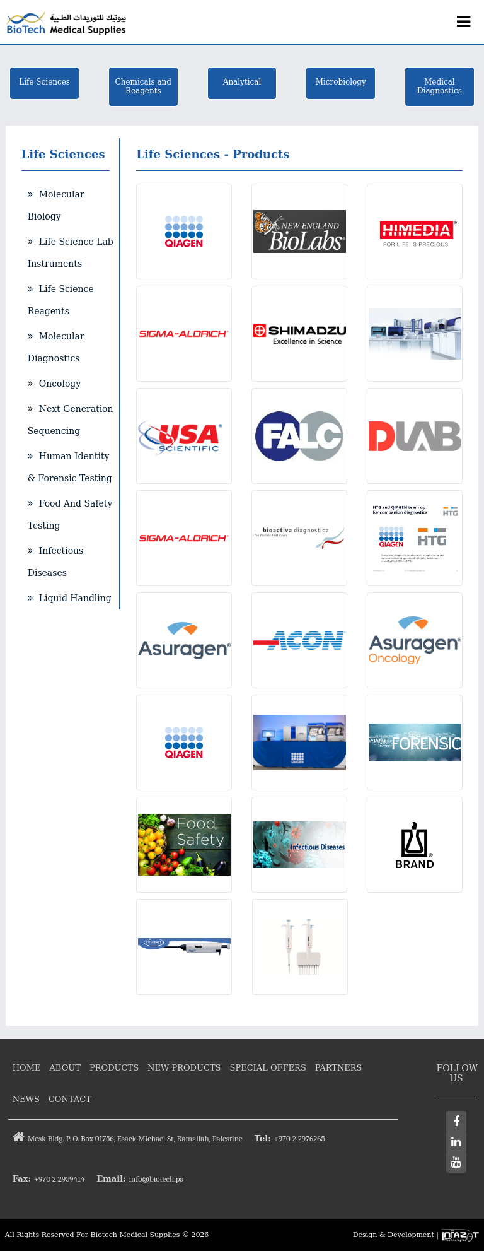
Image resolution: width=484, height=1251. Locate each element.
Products (114, 1067)
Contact (70, 1099)
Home (27, 1067)
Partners (338, 1067)
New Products (184, 1067)
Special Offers (268, 1067)
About (64, 1067)
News (26, 1099)
